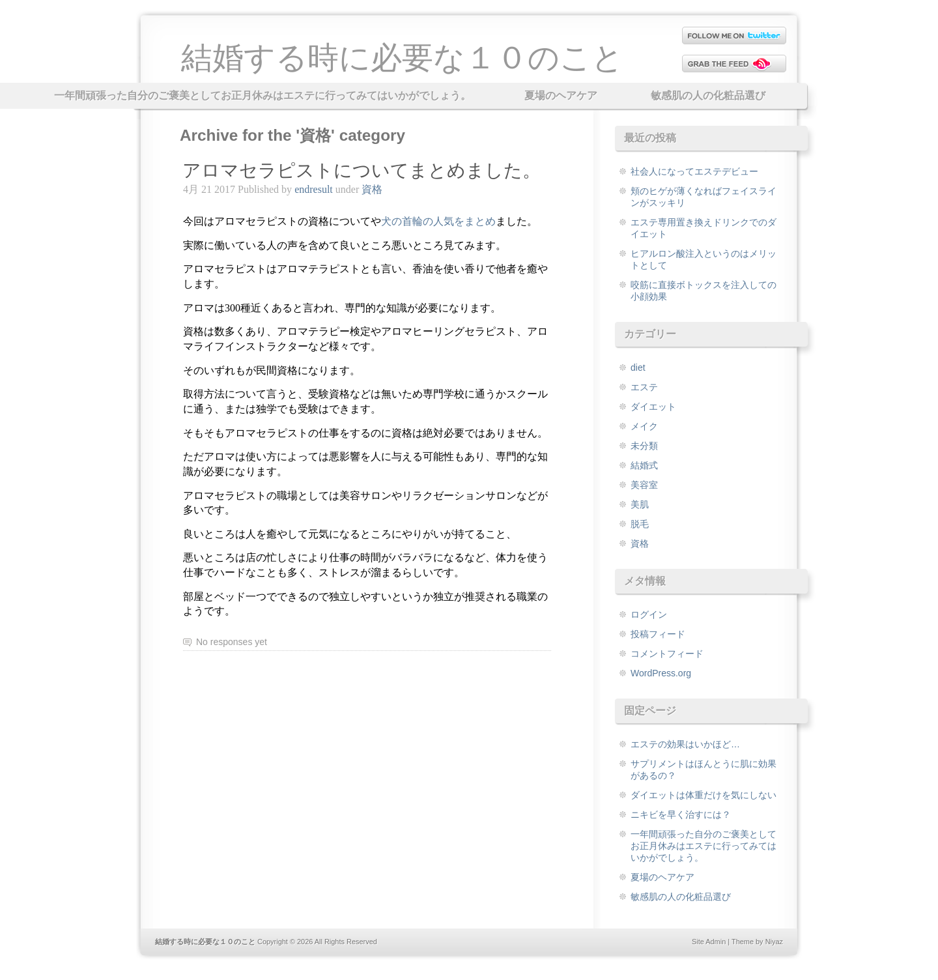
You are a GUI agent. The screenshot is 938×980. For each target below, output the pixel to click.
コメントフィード (667, 653)
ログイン (649, 614)
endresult (313, 189)
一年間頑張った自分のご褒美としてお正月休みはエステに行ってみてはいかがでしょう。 (262, 95)
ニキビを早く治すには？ (681, 814)
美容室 (644, 485)
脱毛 (640, 524)
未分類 (644, 445)
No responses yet (231, 642)
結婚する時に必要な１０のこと (402, 57)
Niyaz (774, 941)
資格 (372, 189)
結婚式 (644, 465)
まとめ (438, 221)
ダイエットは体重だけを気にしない (703, 795)
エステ (644, 387)
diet (638, 367)
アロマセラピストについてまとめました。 (361, 170)
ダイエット (653, 406)
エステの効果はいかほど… (685, 744)
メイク (644, 426)
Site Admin (709, 941)
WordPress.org (661, 673)
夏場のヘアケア (560, 95)
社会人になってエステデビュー (694, 171)
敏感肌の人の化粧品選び (708, 95)
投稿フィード (658, 634)
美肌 (640, 504)
